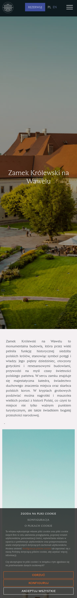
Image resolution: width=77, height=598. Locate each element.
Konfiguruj (39, 583)
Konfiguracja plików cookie (37, 548)
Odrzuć (38, 575)
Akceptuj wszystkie (39, 591)
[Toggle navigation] (69, 7)
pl (49, 7)
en (55, 7)
